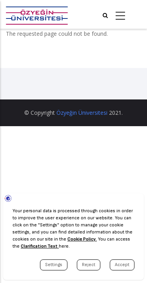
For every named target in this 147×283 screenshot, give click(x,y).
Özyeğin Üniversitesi (81, 112)
